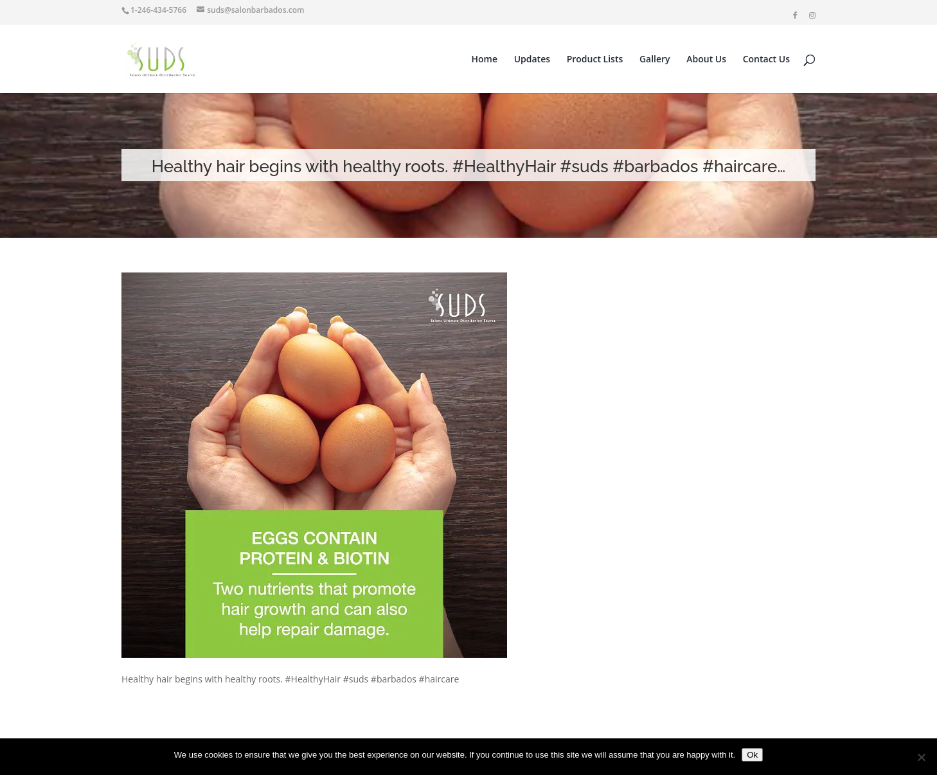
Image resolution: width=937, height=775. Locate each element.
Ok (752, 755)
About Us (706, 60)
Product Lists (595, 60)
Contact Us (766, 60)
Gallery (654, 60)
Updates (532, 60)
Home (485, 60)
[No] (921, 757)
